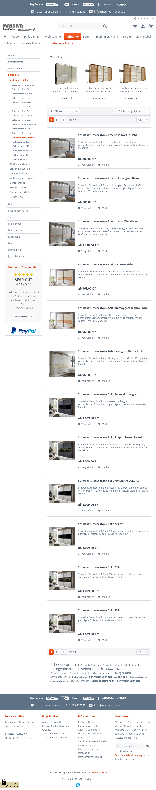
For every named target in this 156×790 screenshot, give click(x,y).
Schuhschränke (18, 187)
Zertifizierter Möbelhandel (92, 741)
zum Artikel (23, 316)
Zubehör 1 (121, 677)
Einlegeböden (61, 668)
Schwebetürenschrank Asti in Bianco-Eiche (105, 264)
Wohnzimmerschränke (22, 178)
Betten (11, 204)
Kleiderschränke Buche (22, 93)
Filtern (56, 111)
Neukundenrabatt (51, 722)
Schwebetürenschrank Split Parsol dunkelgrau (108, 394)
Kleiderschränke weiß (21, 102)
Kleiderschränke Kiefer (22, 115)
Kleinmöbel (14, 236)
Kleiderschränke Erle (21, 98)
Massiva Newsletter (88, 725)
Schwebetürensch (65, 664)
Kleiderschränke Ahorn (22, 133)
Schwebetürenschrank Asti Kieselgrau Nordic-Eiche (111, 351)
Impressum (84, 752)
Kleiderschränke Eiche (21, 128)
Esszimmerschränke (21, 168)
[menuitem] (83, 27)
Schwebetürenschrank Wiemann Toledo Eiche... (99, 90)
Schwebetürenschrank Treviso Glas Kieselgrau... (109, 221)
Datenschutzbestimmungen (130, 755)
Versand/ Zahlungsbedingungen (53, 731)
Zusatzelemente (59, 673)
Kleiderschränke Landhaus (23, 84)
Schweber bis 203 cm (22, 141)
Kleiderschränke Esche (22, 89)
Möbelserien (15, 230)
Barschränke (17, 196)
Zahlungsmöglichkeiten (54, 737)
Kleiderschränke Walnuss (23, 111)
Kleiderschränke (19, 80)
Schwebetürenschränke (23, 137)
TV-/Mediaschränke (20, 163)
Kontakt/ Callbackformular (55, 725)
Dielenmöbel (15, 223)
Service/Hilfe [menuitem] (142, 18)
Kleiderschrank (132, 665)
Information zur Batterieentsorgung (88, 747)
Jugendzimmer (16, 256)
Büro (10, 243)
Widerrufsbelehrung (89, 729)
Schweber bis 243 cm (22, 146)
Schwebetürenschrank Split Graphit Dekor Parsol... (111, 437)
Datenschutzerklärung (90, 733)
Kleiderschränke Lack (21, 120)
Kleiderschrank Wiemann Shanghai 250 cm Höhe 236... (65, 90)
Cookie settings (86, 722)
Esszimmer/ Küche (18, 210)
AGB (80, 737)
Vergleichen (86, 164)
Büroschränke (17, 182)
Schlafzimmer (15, 61)
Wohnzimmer (15, 68)
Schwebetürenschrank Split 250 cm (100, 567)
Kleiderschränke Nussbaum (24, 124)
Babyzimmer (15, 249)
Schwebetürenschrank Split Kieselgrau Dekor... (108, 480)
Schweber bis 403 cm (22, 159)
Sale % (11, 217)
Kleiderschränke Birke (21, 106)
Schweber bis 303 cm (22, 155)
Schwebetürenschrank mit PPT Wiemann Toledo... (132, 90)
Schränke (13, 74)
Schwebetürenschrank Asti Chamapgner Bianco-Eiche (113, 308)
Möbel (11, 55)
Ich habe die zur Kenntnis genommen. (132, 755)
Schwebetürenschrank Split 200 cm (100, 524)
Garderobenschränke (21, 192)
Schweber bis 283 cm (22, 150)
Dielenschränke (18, 173)
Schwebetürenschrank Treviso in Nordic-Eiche (107, 135)
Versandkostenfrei (99, 772)
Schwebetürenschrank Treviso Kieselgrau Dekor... (110, 178)
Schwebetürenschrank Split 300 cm (100, 610)
